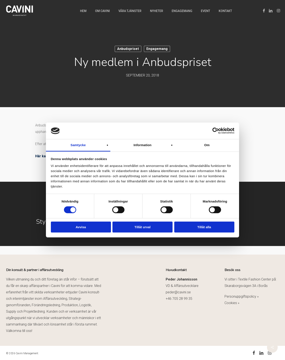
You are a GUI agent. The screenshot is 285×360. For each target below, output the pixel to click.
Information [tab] (142, 145)
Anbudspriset (128, 49)
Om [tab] (206, 145)
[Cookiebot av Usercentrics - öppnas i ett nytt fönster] (215, 131)
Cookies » (231, 303)
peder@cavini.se (178, 292)
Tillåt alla (204, 227)
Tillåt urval (143, 227)
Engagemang (157, 49)
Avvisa (81, 227)
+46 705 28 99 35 (179, 299)
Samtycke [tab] (78, 145)
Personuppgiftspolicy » (241, 296)
